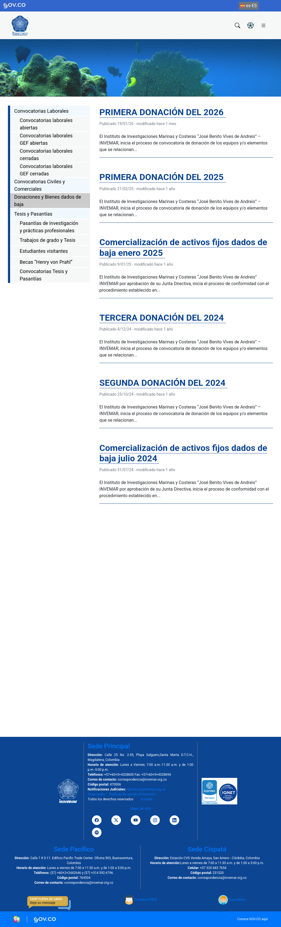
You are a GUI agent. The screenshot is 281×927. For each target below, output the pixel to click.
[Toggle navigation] (263, 25)
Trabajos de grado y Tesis (48, 240)
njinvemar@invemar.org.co (146, 789)
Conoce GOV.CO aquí (252, 919)
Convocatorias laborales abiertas (46, 124)
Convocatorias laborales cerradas (46, 154)
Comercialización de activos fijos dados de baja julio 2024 (183, 453)
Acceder (147, 799)
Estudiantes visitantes (44, 251)
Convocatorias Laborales (41, 111)
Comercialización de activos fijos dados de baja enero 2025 (183, 247)
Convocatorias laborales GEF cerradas (46, 169)
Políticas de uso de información (132, 794)
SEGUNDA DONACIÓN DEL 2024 (163, 383)
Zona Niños (231, 900)
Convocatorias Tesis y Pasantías (44, 275)
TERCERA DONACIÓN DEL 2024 (162, 317)
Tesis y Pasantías (33, 214)
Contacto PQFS (140, 900)
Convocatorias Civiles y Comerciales (39, 185)
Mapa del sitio (140, 808)
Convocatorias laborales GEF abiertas (46, 139)
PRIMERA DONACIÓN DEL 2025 (162, 177)
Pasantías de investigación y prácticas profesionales (49, 226)
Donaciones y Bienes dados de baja (47, 200)
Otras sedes (96, 794)
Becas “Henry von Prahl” (46, 262)
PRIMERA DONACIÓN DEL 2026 (162, 112)
